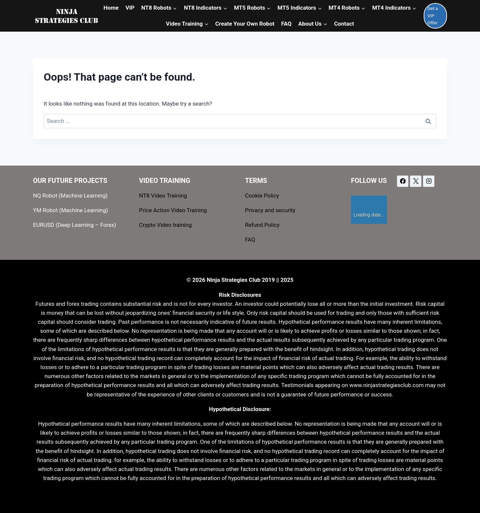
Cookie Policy (262, 195)
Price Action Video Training (173, 210)
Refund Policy (262, 225)
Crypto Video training (165, 225)
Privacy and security (270, 210)
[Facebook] (402, 181)
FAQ (250, 239)
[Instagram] (428, 181)
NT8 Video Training (163, 195)
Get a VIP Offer (432, 16)
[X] (415, 181)
